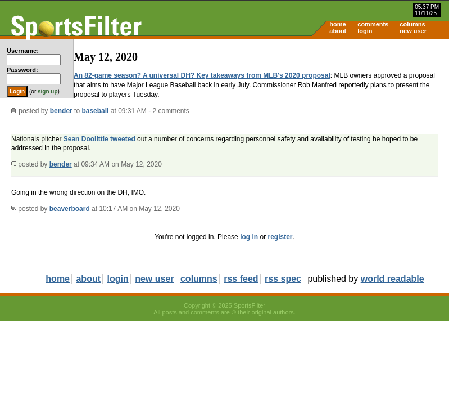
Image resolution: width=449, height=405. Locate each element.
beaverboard (69, 209)
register (279, 237)
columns (412, 24)
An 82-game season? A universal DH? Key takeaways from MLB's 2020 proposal (202, 75)
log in (249, 237)
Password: (22, 69)
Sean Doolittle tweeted (99, 139)
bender (61, 111)
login (364, 31)
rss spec (283, 279)
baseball (94, 111)
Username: (23, 50)
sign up (48, 91)
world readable (392, 279)
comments (372, 24)
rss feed (241, 279)
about (337, 31)
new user (413, 31)
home (337, 24)
